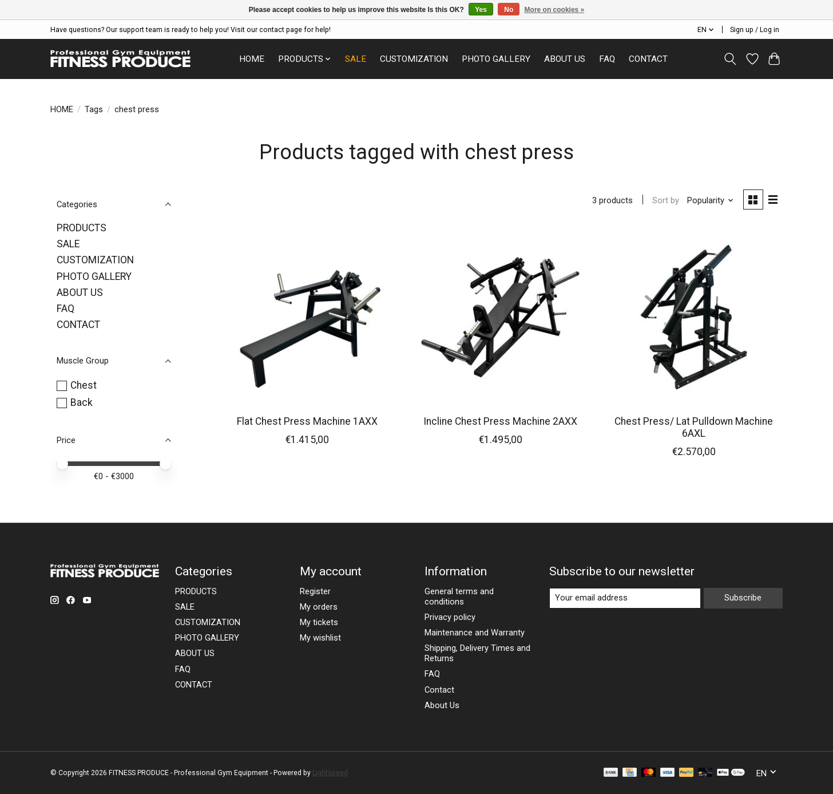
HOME (251, 59)
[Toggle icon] (730, 59)
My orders (319, 607)
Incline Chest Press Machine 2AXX (500, 421)
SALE (355, 59)
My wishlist (320, 638)
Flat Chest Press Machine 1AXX (307, 421)
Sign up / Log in (754, 30)
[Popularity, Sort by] (710, 200)
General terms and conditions (459, 596)
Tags (94, 109)
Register (315, 591)
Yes (481, 10)
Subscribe (742, 597)
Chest (83, 385)
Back (81, 402)
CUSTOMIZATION (414, 59)
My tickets (319, 622)
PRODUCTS (81, 228)
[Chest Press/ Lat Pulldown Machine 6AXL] (693, 317)
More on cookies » (555, 10)
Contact (439, 690)
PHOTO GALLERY (496, 59)
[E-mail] (625, 598)
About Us (442, 705)
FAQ (607, 59)
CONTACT (648, 59)
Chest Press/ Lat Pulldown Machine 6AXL (693, 427)
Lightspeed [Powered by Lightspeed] (330, 773)
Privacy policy (450, 617)
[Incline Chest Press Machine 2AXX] (500, 317)
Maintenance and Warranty (475, 632)
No (508, 10)
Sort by (665, 200)
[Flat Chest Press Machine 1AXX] (307, 317)
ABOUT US (564, 59)
